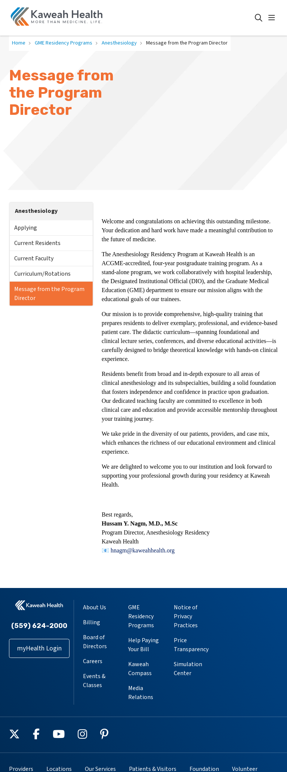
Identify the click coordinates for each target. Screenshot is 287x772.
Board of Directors (95, 641)
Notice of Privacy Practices (186, 616)
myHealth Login (39, 648)
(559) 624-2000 (39, 626)
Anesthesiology (36, 211)
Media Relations (140, 692)
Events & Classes (94, 680)
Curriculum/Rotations (42, 274)
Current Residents (37, 243)
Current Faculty (33, 258)
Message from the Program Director (49, 293)
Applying (25, 228)
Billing (91, 622)
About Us (94, 607)
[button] (273, 18)
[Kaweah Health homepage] (57, 17)
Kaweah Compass (140, 668)
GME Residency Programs (141, 616)
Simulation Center (188, 668)
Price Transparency (191, 644)
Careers (92, 661)
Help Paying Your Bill (143, 644)
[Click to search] (258, 18)
